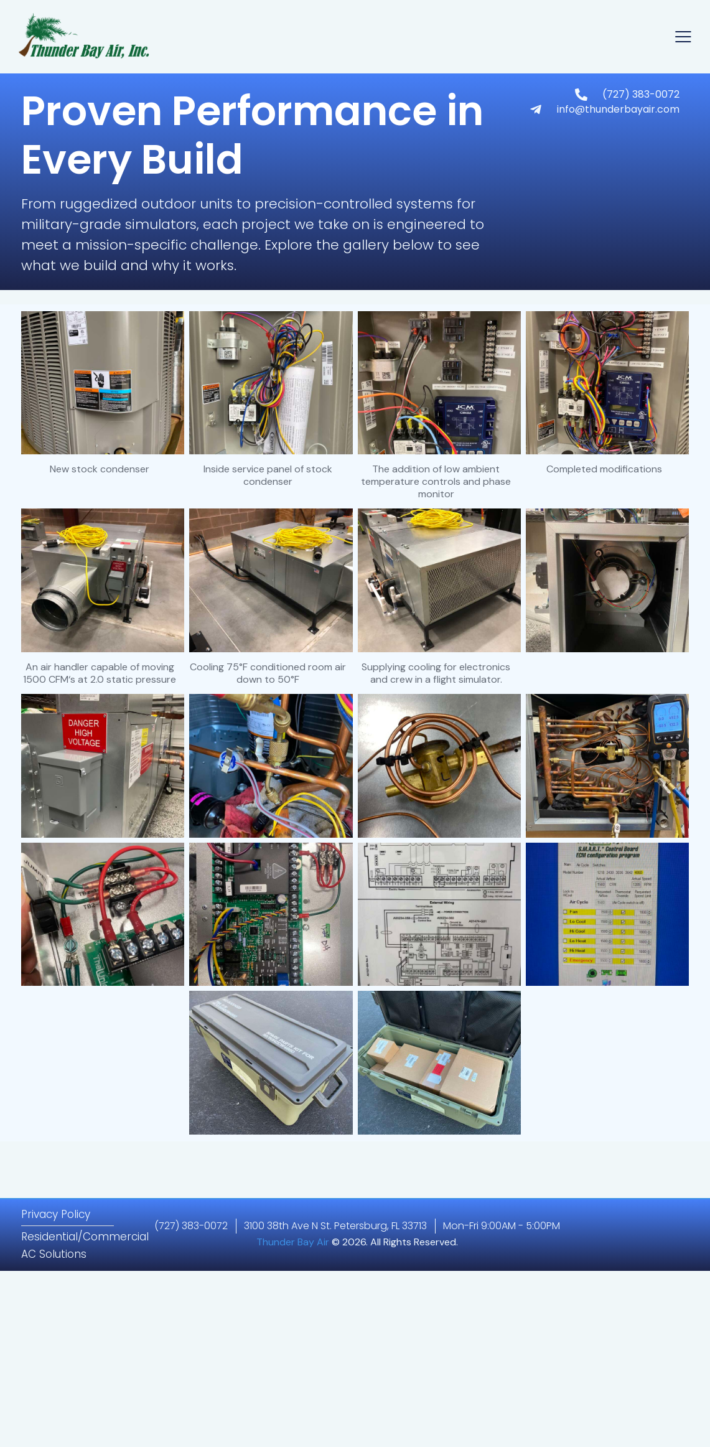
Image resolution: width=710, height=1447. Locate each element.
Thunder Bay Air (292, 1241)
